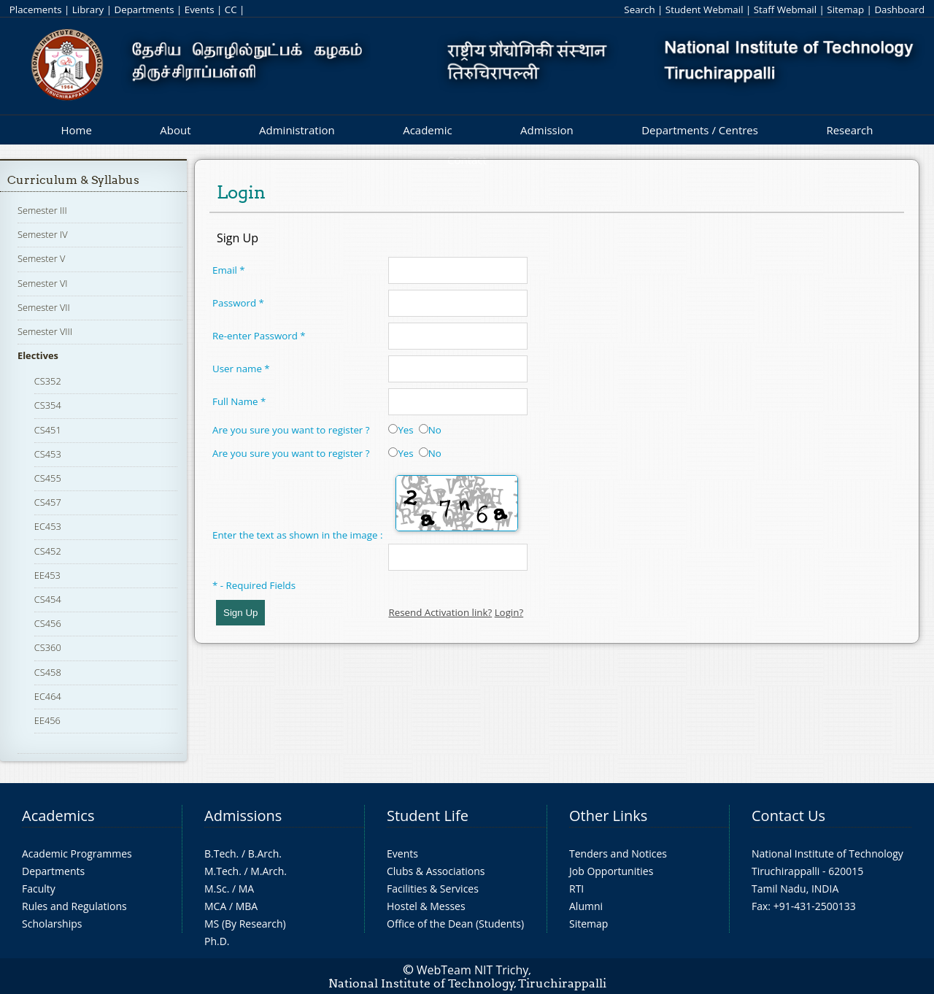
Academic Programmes (77, 853)
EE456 (47, 720)
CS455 (47, 478)
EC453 (47, 526)
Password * (238, 302)
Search (639, 9)
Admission (547, 130)
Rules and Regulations (74, 906)
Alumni (586, 906)
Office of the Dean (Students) (455, 924)
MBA (247, 906)
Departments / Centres (699, 130)
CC (231, 9)
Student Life (427, 815)
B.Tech (220, 853)
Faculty (38, 888)
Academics (58, 815)
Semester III (42, 210)
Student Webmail (704, 9)
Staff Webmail (785, 9)
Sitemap (845, 9)
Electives (38, 355)
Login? (509, 612)
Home (76, 130)
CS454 (47, 599)
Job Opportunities (611, 871)
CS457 (47, 502)
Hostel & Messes (426, 906)
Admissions (243, 815)
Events (200, 9)
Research (849, 130)
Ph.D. (217, 941)
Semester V (41, 258)
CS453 (47, 454)
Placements (35, 9)
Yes (400, 429)
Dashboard (899, 9)
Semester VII (44, 307)
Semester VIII (45, 331)
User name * (241, 368)
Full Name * (239, 401)
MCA (215, 906)
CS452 (47, 551)
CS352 (47, 381)
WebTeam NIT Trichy (473, 970)
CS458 (47, 672)
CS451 (47, 429)
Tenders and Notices (618, 853)
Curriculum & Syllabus (73, 180)
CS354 (47, 405)
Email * (228, 270)
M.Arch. (268, 871)
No (430, 429)
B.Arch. (265, 853)
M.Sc (215, 888)
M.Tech (221, 871)
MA (246, 888)
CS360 (47, 647)
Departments (144, 9)
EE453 (47, 575)
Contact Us (788, 815)
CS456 (47, 623)
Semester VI (43, 283)
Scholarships (52, 924)
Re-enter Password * (259, 335)
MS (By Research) (245, 924)
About (175, 130)
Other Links (608, 815)
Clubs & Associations (436, 871)
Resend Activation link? (440, 612)
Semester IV (43, 234)
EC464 (47, 696)
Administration (297, 130)
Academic (427, 130)
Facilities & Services (433, 888)
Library (88, 9)
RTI (576, 888)
